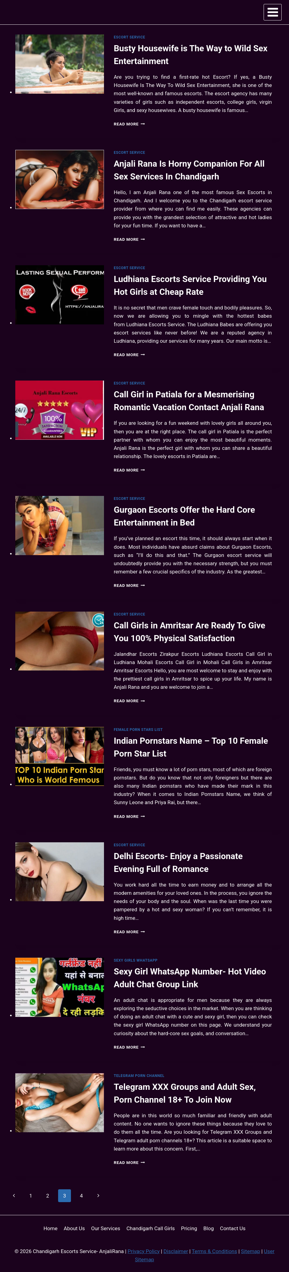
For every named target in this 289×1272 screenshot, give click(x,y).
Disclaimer (176, 1251)
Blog (208, 1228)
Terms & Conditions (214, 1251)
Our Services (105, 1228)
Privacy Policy (144, 1251)
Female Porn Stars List (138, 730)
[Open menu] (273, 12)
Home (50, 1228)
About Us (74, 1228)
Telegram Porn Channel (139, 1076)
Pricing (189, 1228)
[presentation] (59, 64)
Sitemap (250, 1251)
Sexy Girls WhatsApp (135, 960)
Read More (129, 123)
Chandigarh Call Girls (151, 1228)
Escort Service (129, 37)
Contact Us (232, 1228)
